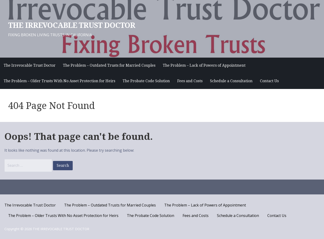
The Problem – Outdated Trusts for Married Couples (109, 65)
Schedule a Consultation (231, 81)
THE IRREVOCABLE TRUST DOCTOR (71, 25)
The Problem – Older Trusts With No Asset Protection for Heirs (59, 81)
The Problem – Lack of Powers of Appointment (204, 65)
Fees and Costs (190, 81)
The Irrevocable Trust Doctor (30, 65)
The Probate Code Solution (146, 81)
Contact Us (269, 81)
